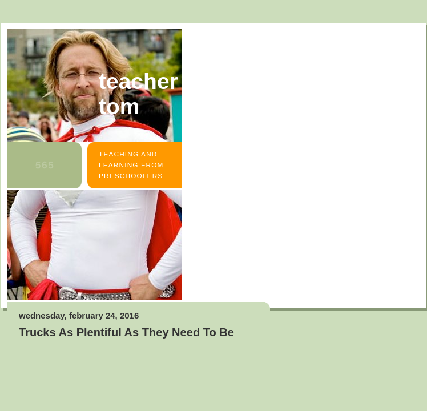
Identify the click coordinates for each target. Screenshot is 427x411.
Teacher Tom (138, 94)
